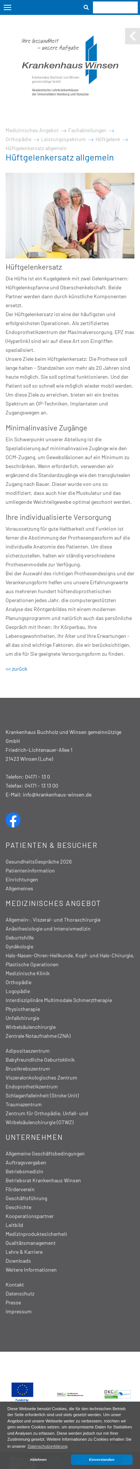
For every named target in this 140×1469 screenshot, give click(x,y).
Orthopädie (18, 139)
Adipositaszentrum (28, 1050)
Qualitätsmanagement (31, 1243)
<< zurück (16, 668)
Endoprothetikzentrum (32, 1086)
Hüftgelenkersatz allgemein (36, 148)
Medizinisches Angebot (32, 130)
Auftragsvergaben (26, 1162)
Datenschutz (20, 1293)
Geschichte (18, 1207)
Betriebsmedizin (24, 1171)
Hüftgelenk (108, 139)
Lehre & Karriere (24, 1252)
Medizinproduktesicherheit (36, 1234)
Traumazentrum (24, 1104)
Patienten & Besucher (51, 845)
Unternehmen (34, 1137)
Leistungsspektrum (63, 139)
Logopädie (18, 991)
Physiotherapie (23, 1009)
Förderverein (20, 1189)
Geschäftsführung (26, 1198)
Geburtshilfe (20, 937)
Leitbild (14, 1225)
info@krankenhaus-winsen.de (57, 794)
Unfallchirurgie (22, 1018)
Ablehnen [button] (38, 1459)
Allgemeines (19, 888)
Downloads (18, 1260)
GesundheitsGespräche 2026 (39, 861)
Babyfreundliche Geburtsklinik (40, 1059)
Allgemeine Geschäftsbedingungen (45, 1153)
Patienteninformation (30, 870)
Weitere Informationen (31, 1269)
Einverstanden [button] (102, 1459)
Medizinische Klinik (28, 973)
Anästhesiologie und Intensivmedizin (48, 928)
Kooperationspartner (30, 1216)
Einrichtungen (22, 879)
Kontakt (15, 1284)
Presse (13, 1302)
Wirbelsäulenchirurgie (31, 1027)
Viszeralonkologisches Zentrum (41, 1077)
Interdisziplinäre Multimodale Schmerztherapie (59, 1000)
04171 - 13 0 (37, 776)
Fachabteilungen (87, 130)
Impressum (19, 1311)
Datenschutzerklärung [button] (48, 1446)
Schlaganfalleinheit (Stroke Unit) (42, 1095)
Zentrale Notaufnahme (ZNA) (38, 1036)
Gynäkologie (19, 946)
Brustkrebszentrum (28, 1068)
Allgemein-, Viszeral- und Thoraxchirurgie (53, 919)
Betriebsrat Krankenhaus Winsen (43, 1180)
